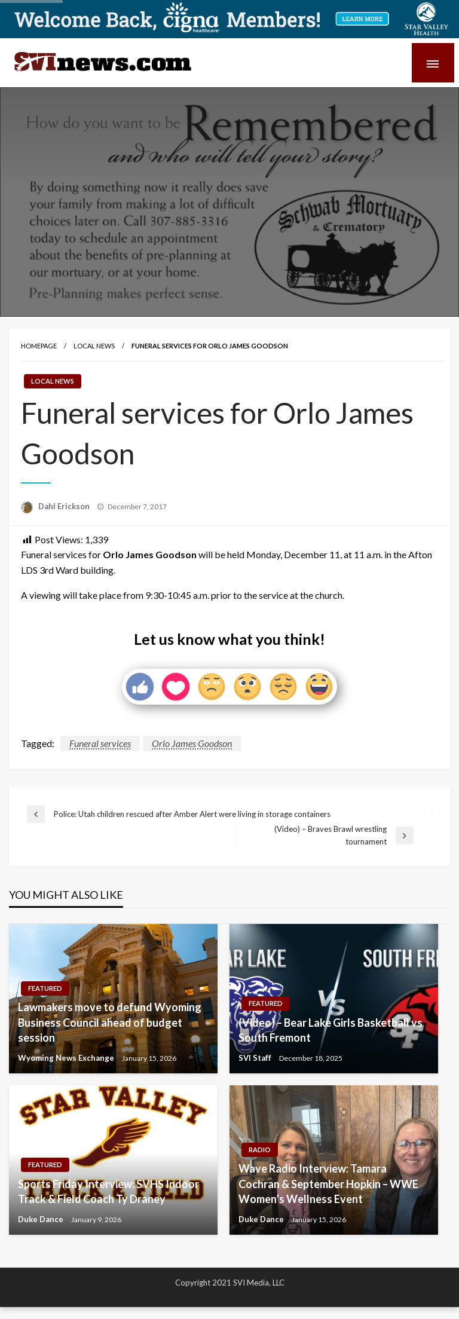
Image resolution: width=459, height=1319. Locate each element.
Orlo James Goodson (192, 743)
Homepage (39, 346)
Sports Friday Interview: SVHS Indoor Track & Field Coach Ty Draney (108, 1191)
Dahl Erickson (64, 506)
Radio (260, 1149)
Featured (45, 988)
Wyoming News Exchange (67, 1058)
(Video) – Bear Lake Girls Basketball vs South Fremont (330, 1030)
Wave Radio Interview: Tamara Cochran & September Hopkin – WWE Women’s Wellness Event (328, 1183)
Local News (94, 346)
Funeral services (100, 743)
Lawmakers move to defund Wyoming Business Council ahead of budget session (109, 1021)
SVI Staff (255, 1058)
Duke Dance (41, 1219)
